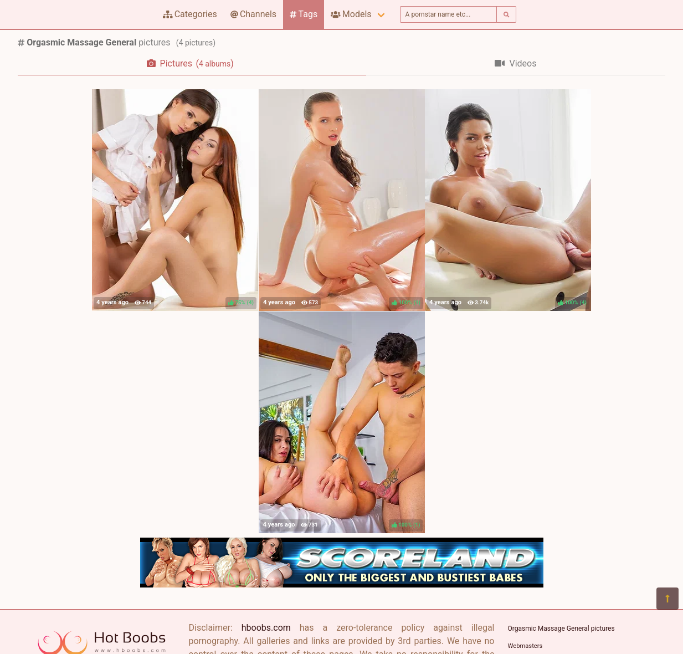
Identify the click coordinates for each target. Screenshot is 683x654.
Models (351, 14)
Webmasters (525, 646)
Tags (303, 14)
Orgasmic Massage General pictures (561, 628)
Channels (253, 14)
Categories (190, 14)
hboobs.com (266, 627)
